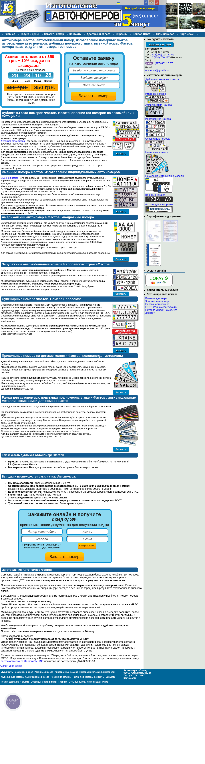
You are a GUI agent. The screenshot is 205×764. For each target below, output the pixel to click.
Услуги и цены (30, 34)
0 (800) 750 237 (161, 57)
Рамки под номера (156, 298)
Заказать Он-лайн (159, 44)
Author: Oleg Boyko (11, 665)
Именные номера (155, 93)
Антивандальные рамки (159, 204)
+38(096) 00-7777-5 (163, 54)
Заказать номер (54, 34)
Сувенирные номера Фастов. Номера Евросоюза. (42, 299)
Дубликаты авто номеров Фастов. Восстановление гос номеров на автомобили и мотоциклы (68, 114)
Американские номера (158, 104)
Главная (10, 34)
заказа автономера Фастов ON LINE (22, 661)
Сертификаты (49, 682)
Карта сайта (130, 678)
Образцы (121, 34)
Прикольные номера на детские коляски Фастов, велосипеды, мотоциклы (62, 356)
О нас (105, 682)
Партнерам (187, 34)
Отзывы (5, 37)
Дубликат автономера (13, 141)
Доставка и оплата (98, 34)
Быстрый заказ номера (140, 8)
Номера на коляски (156, 152)
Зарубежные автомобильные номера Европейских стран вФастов (56, 264)
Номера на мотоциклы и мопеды (164, 176)
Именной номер (9, 178)
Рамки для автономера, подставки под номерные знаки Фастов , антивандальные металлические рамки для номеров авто (69, 399)
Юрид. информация (90, 682)
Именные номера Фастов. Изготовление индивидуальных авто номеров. (61, 172)
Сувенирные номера (157, 138)
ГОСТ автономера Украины (161, 307)
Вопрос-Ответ (141, 34)
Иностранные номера (158, 118)
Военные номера (155, 194)
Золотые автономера (157, 301)
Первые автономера (157, 304)
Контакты (75, 34)
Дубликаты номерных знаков (162, 79)
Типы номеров (165, 34)
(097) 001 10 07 (145, 16)
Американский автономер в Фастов (31, 217)
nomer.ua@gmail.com (157, 70)
